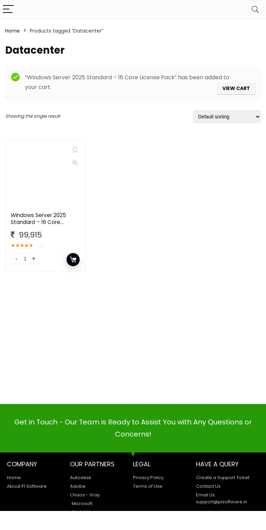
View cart (236, 88)
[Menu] (8, 9)
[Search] (255, 9)
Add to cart (73, 259)
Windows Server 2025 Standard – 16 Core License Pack (38, 222)
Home (12, 30)
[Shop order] (227, 116)
